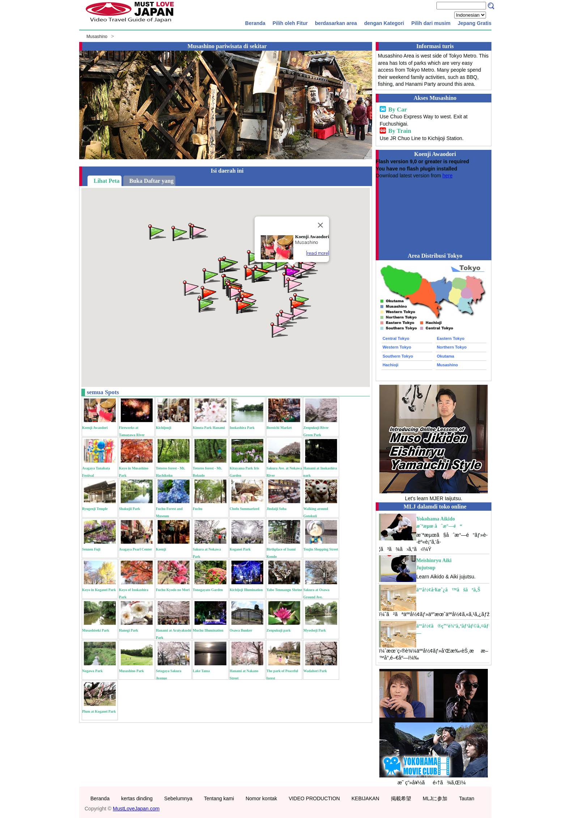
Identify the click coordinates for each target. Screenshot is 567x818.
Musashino (96, 36)
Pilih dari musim (430, 23)
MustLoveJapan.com (136, 808)
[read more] (317, 253)
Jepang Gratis (474, 23)
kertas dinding (137, 798)
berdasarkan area (336, 23)
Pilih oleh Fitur (290, 23)
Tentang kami (219, 798)
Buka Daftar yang (151, 181)
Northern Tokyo (451, 347)
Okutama (445, 356)
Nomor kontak (261, 798)
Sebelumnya (178, 798)
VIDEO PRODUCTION (314, 798)
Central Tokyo (396, 338)
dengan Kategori (384, 23)
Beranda (255, 23)
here (447, 175)
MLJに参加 (435, 798)
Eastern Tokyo (450, 338)
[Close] (320, 225)
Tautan (466, 798)
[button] (298, 312)
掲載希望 (401, 798)
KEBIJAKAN (365, 798)
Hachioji (390, 365)
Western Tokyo (397, 347)
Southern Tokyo (398, 356)
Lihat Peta (107, 181)
